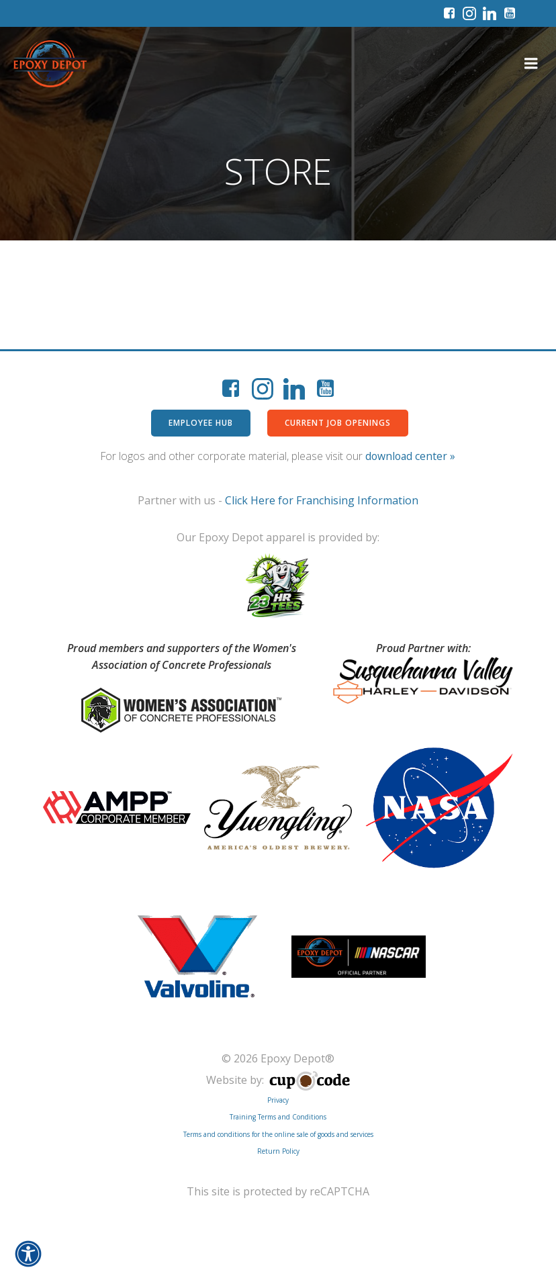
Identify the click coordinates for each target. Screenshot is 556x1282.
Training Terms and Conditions (278, 1164)
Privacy (278, 1147)
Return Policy (278, 1199)
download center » (410, 456)
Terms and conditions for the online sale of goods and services (278, 1182)
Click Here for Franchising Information (321, 500)
